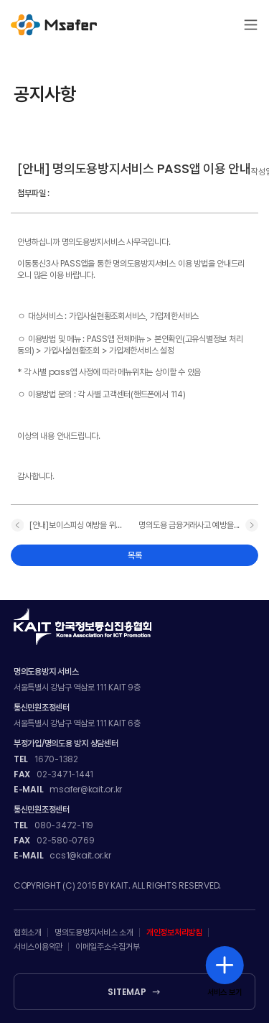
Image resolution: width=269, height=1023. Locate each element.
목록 (135, 555)
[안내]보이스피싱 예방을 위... (75, 525)
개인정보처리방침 (174, 932)
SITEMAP (127, 992)
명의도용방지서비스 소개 (94, 932)
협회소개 (28, 932)
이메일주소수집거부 (107, 947)
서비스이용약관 (38, 947)
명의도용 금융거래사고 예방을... (189, 525)
